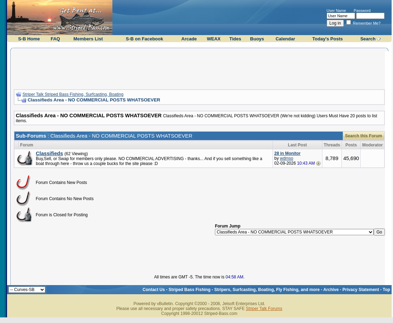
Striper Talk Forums (264, 308)
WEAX (214, 38)
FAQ (55, 38)
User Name (336, 10)
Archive (331, 289)
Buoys (257, 38)
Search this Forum (363, 135)
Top (386, 289)
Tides (235, 38)
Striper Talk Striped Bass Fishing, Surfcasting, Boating (72, 94)
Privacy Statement (360, 289)
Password (362, 10)
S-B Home (29, 38)
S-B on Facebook (144, 38)
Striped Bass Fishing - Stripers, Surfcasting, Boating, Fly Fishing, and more (244, 289)
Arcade (189, 38)
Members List (88, 38)
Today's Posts (327, 38)
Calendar (285, 38)
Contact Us (154, 289)
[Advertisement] (199, 68)
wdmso (286, 158)
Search (367, 38)
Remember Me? (363, 23)
